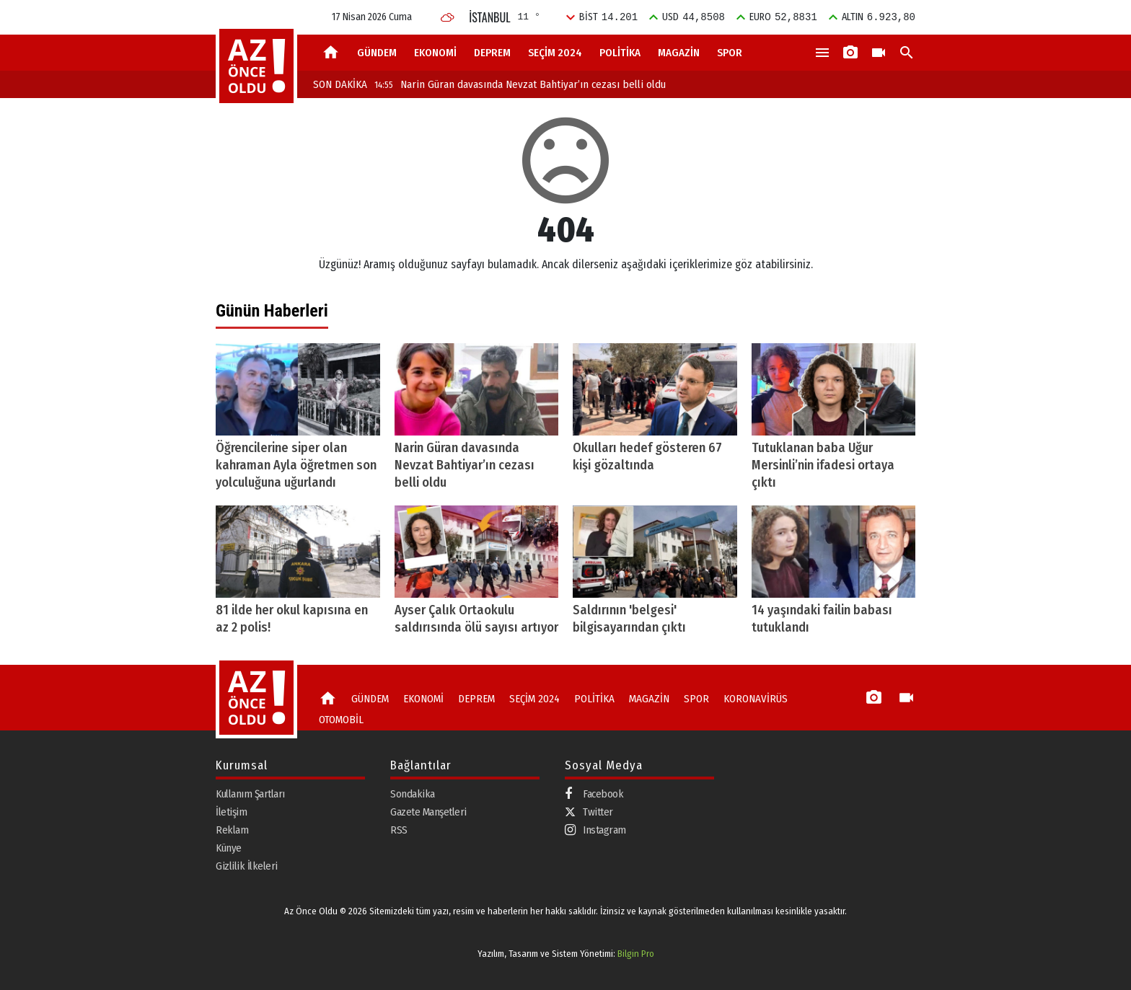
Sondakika (412, 793)
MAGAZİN (679, 52)
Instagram (595, 830)
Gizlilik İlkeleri (247, 865)
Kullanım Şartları (250, 793)
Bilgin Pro (635, 953)
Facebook (594, 794)
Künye (229, 847)
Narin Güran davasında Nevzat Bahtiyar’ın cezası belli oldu (520, 84)
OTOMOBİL (341, 719)
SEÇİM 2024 (555, 52)
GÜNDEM (377, 52)
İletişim (231, 811)
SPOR (729, 52)
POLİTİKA (620, 52)
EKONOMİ (435, 52)
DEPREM (492, 52)
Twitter (589, 811)
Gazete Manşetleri (428, 811)
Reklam (232, 829)
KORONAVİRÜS (755, 698)
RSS (399, 829)
